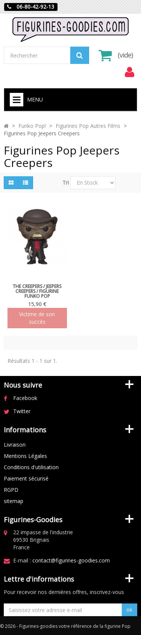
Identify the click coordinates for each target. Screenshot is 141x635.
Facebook (25, 398)
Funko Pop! (32, 125)
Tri (65, 182)
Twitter (21, 411)
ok (129, 609)
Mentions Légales (25, 455)
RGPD (11, 489)
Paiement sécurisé (26, 478)
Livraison (15, 444)
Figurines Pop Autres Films (88, 125)
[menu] (129, 72)
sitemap (13, 501)
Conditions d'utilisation (31, 467)
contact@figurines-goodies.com (71, 560)
